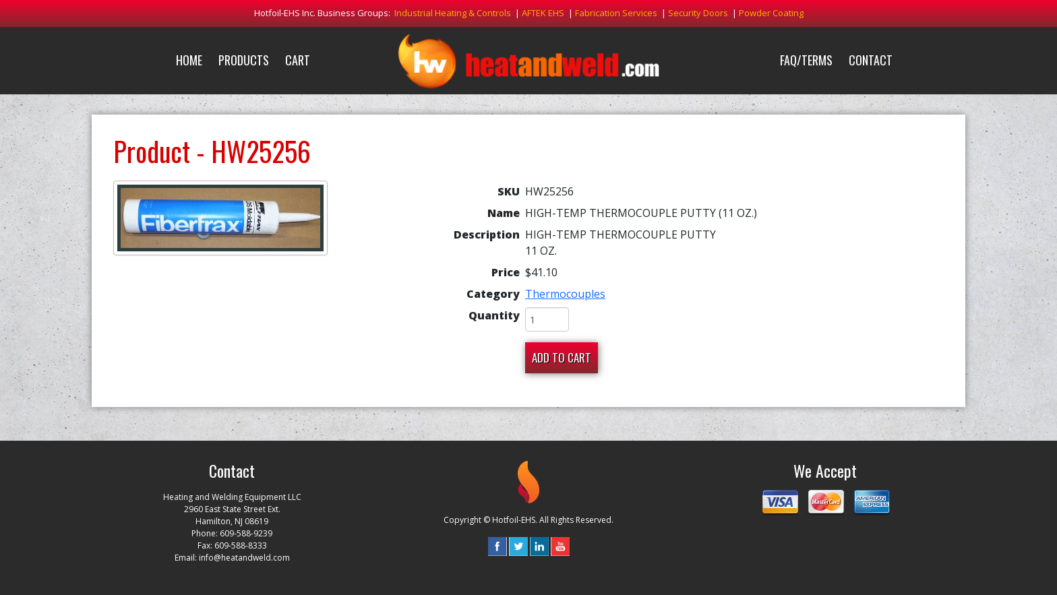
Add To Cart (561, 357)
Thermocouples (565, 293)
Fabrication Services (616, 13)
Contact (871, 60)
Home (189, 60)
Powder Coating (771, 13)
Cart (297, 60)
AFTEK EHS (543, 13)
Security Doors (698, 13)
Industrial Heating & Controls (452, 13)
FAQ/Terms (806, 60)
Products (243, 60)
